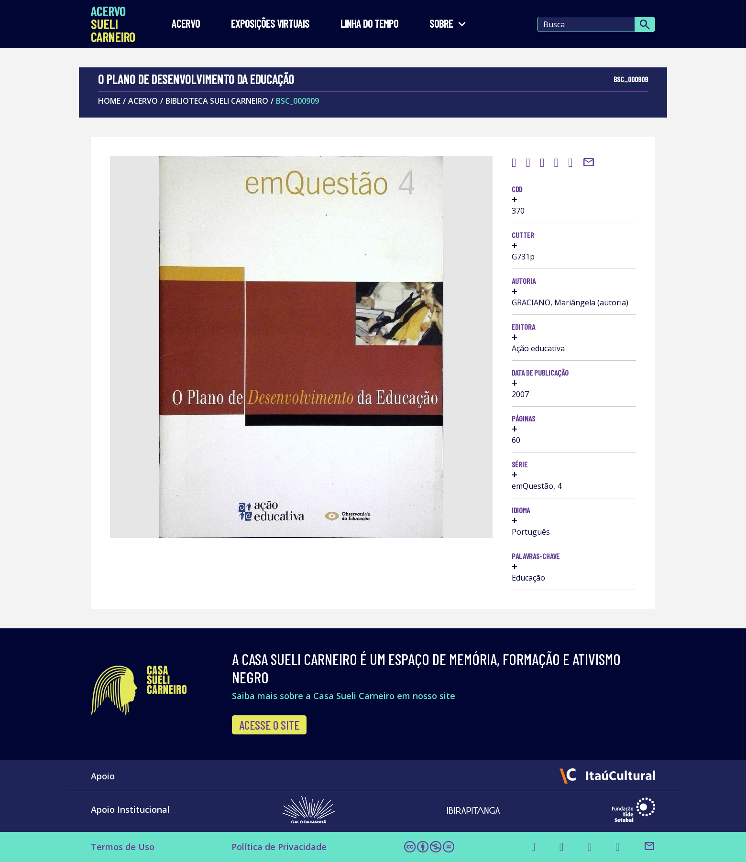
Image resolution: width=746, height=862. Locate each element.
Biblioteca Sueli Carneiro (216, 101)
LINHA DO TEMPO (369, 24)
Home (109, 101)
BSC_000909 (297, 101)
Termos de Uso (122, 846)
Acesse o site (269, 725)
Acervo (186, 24)
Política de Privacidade (279, 846)
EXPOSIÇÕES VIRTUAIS (270, 24)
